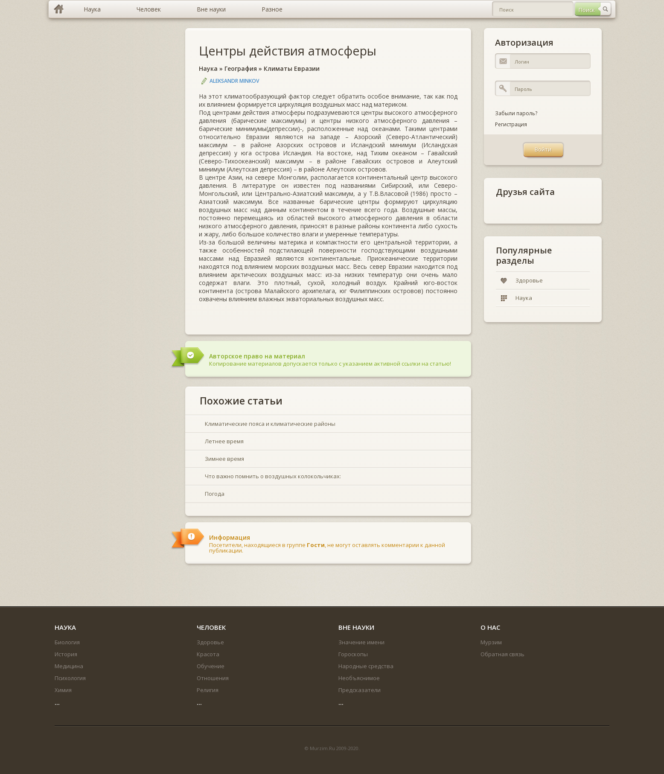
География (240, 68)
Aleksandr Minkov (234, 80)
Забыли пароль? (516, 113)
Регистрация (511, 124)
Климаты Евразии (292, 68)
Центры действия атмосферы (287, 50)
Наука (208, 68)
